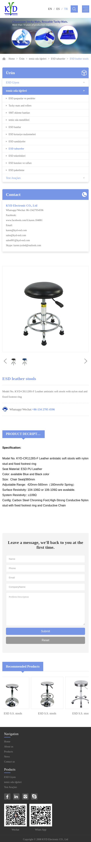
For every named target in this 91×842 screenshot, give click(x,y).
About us (8, 746)
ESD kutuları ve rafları (20, 163)
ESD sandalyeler (17, 141)
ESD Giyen (12, 82)
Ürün (22, 58)
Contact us (9, 761)
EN (50, 8)
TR (66, 8)
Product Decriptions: (25, 434)
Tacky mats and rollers (20, 105)
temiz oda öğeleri (37, 58)
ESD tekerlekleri (17, 156)
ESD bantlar (15, 127)
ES (58, 8)
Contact (13, 194)
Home (12, 58)
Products (8, 751)
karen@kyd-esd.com (16, 230)
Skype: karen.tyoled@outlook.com (23, 245)
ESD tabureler (58, 58)
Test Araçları (13, 177)
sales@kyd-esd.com (16, 235)
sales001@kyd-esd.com (18, 240)
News (7, 756)
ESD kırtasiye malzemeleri (22, 134)
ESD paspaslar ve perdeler (22, 98)
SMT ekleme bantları (19, 112)
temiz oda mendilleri (19, 120)
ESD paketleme (16, 170)
